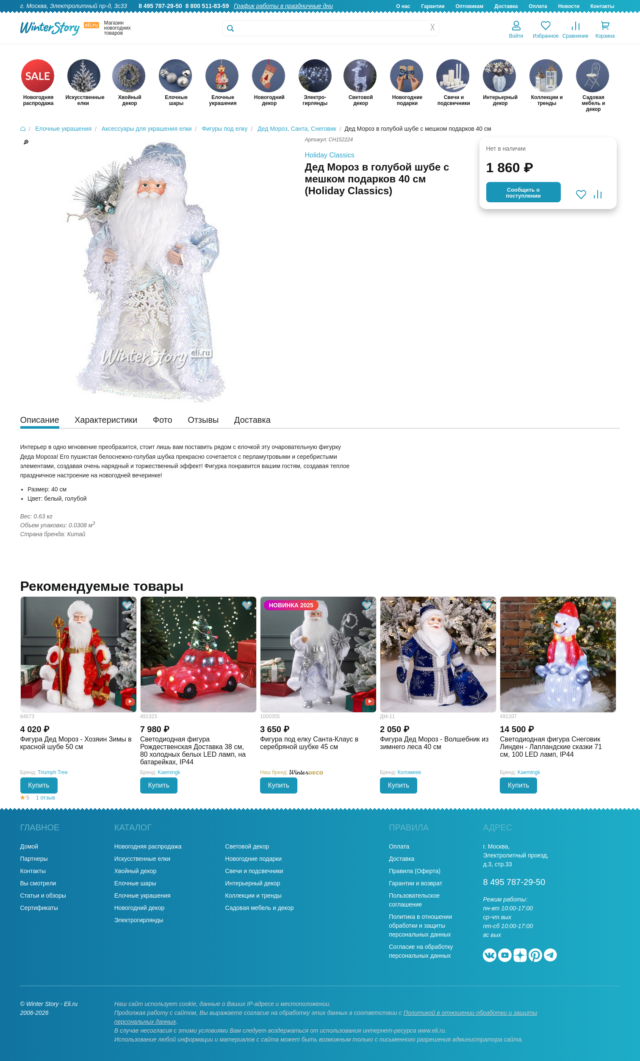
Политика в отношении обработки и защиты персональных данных (420, 925)
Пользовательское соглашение (414, 900)
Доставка (506, 6)
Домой (29, 846)
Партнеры (34, 858)
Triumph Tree (53, 772)
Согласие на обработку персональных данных (421, 951)
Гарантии (432, 6)
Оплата (538, 6)
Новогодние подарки (253, 858)
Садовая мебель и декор (259, 907)
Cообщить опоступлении (523, 193)
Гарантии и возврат (415, 883)
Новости (568, 6)
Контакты (602, 6)
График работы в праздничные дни (283, 6)
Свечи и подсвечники (254, 871)
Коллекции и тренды (253, 895)
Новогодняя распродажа (148, 846)
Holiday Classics (330, 155)
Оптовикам (469, 6)
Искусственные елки (142, 858)
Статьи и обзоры (43, 895)
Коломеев (409, 772)
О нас (403, 6)
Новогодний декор (139, 907)
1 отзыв (45, 797)
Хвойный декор (135, 871)
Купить (39, 785)
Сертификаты (39, 907)
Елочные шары (135, 883)
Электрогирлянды (138, 920)
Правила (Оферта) (415, 871)
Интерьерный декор (252, 883)
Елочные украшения (142, 895)
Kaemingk (169, 772)
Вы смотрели (38, 883)
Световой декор (247, 846)
